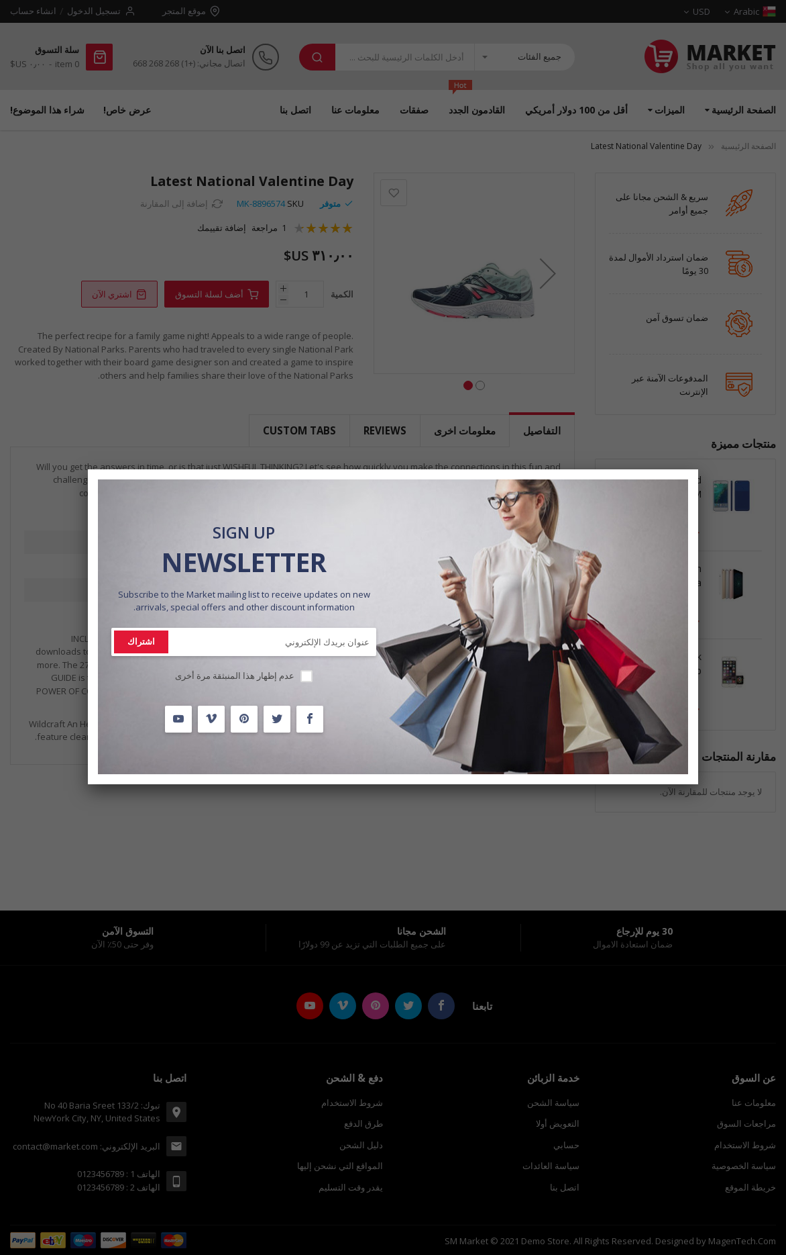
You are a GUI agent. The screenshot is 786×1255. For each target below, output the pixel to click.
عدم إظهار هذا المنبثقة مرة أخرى (234, 675)
